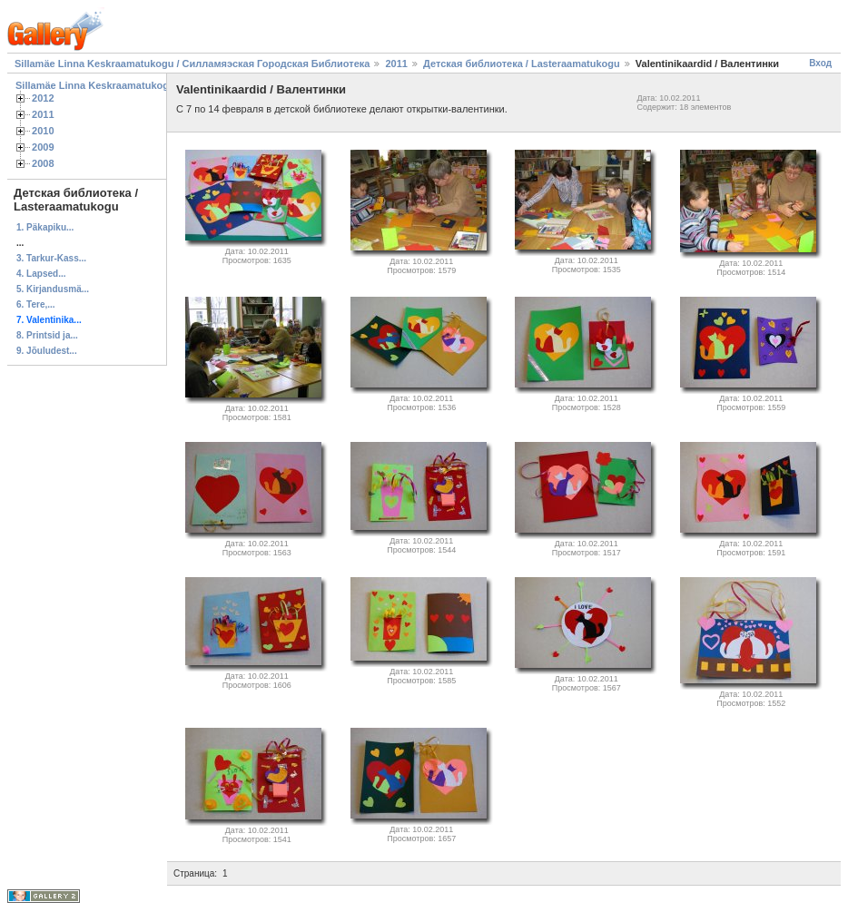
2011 (396, 63)
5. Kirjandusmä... (52, 289)
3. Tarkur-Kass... (51, 258)
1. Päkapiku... (45, 227)
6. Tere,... (35, 304)
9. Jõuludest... (46, 351)
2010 (43, 130)
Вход (820, 63)
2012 (43, 98)
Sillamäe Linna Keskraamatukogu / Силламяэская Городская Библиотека (192, 63)
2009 (43, 147)
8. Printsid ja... (47, 335)
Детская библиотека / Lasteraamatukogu (523, 63)
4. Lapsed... (40, 274)
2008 (43, 163)
